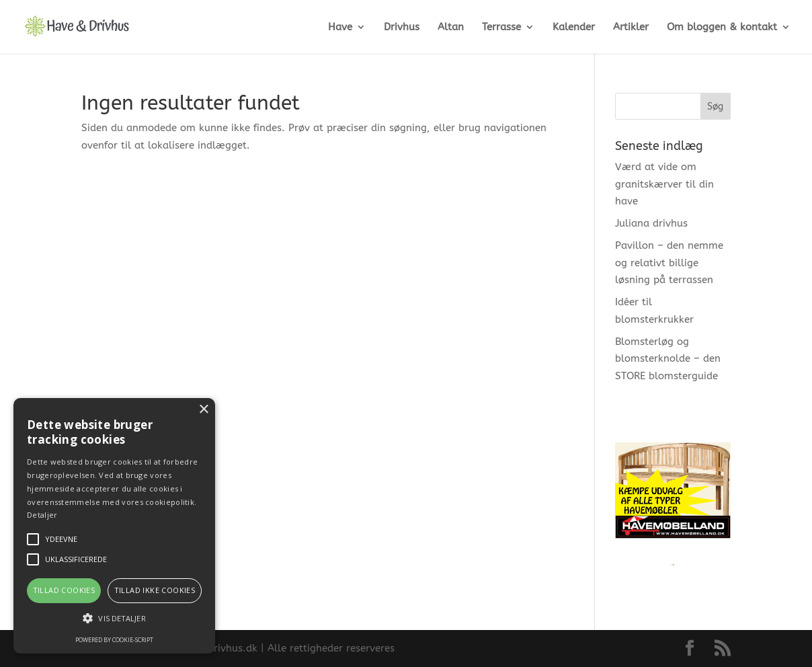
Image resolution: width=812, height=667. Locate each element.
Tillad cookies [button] (64, 590)
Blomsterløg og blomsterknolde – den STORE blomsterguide (668, 359)
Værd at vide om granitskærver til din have (664, 184)
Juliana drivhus (651, 223)
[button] (114, 618)
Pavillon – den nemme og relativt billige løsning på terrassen (669, 262)
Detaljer (42, 515)
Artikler (631, 27)
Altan (451, 27)
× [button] (203, 410)
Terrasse (501, 27)
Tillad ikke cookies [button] (155, 590)
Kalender (574, 27)
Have (340, 27)
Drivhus (401, 27)
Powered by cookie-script (114, 639)
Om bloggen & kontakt (722, 27)
